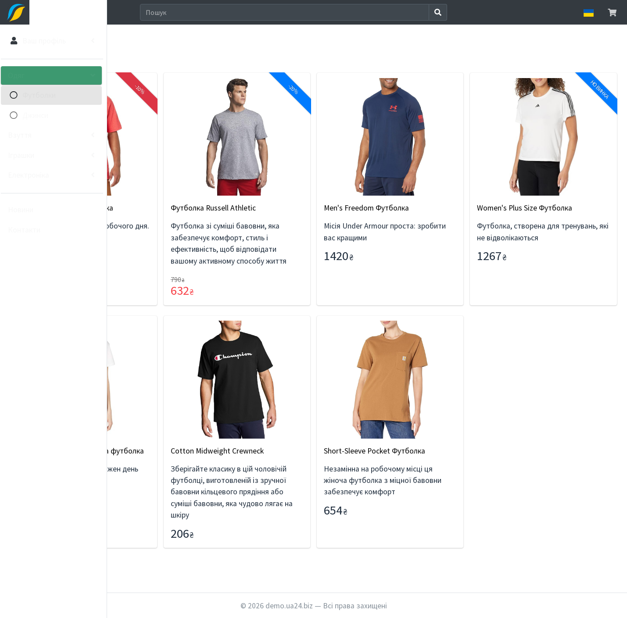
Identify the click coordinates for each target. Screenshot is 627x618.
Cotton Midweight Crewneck (299, 462)
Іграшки (24, 155)
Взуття (22, 135)
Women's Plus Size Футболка (552, 208)
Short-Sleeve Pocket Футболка (429, 462)
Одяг (19, 75)
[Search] (339, 12)
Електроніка (31, 175)
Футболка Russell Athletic (295, 208)
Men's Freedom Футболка (421, 208)
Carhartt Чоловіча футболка (175, 208)
